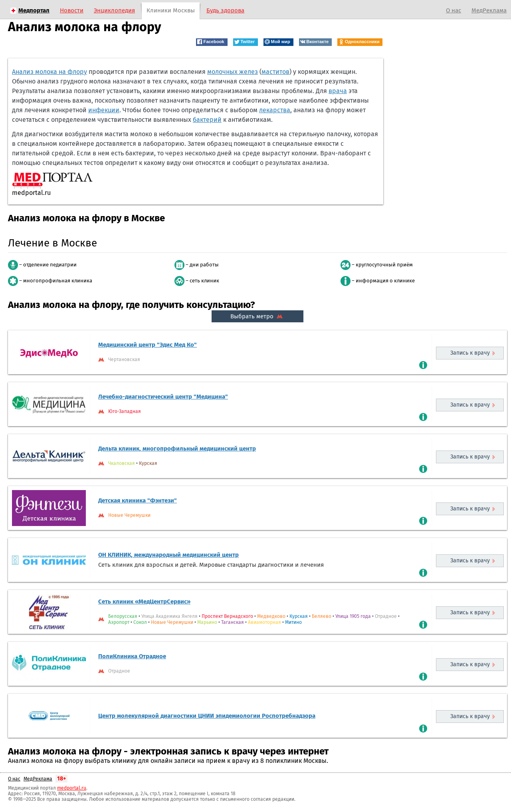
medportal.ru (71, 788)
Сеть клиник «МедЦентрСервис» (144, 601)
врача (338, 91)
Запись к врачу (470, 352)
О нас (453, 10)
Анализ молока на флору (49, 71)
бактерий (207, 119)
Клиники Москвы (171, 10)
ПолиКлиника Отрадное (132, 656)
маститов (275, 71)
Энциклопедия (114, 10)
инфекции (103, 110)
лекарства (274, 110)
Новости (71, 10)
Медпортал (34, 10)
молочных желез (232, 71)
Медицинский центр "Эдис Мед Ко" (147, 344)
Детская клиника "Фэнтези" (137, 500)
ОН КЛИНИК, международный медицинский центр (168, 554)
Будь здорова (225, 10)
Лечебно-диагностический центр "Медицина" (163, 396)
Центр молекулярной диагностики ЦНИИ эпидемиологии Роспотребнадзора (206, 715)
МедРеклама (489, 10)
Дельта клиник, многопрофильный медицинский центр (177, 448)
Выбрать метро (257, 316)
